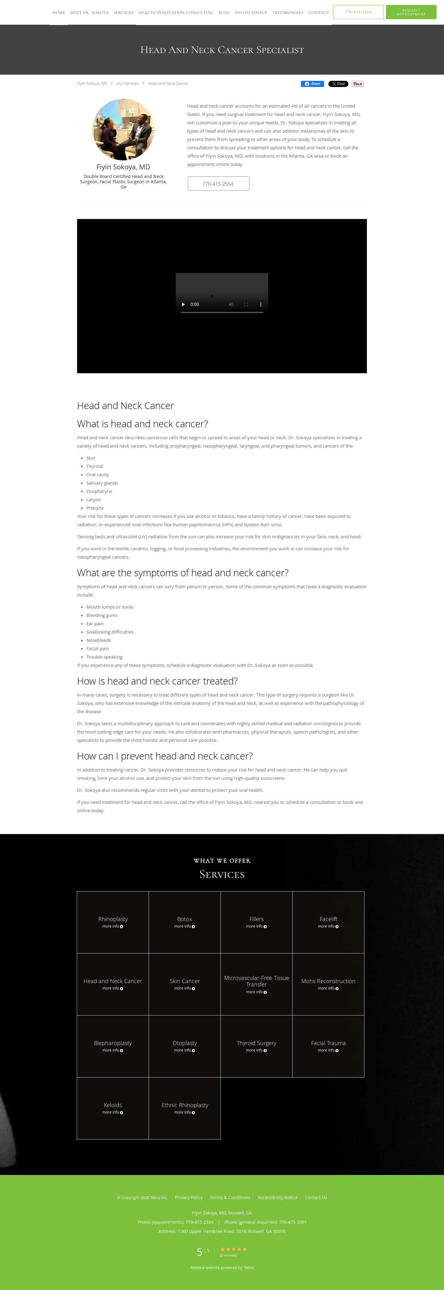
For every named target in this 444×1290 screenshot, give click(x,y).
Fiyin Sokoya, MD (92, 83)
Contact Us (316, 1197)
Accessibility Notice (278, 1197)
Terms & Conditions (230, 1197)
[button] (411, 12)
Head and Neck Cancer (168, 83)
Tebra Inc (158, 1197)
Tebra (249, 1267)
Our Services (127, 83)
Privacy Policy (189, 1197)
